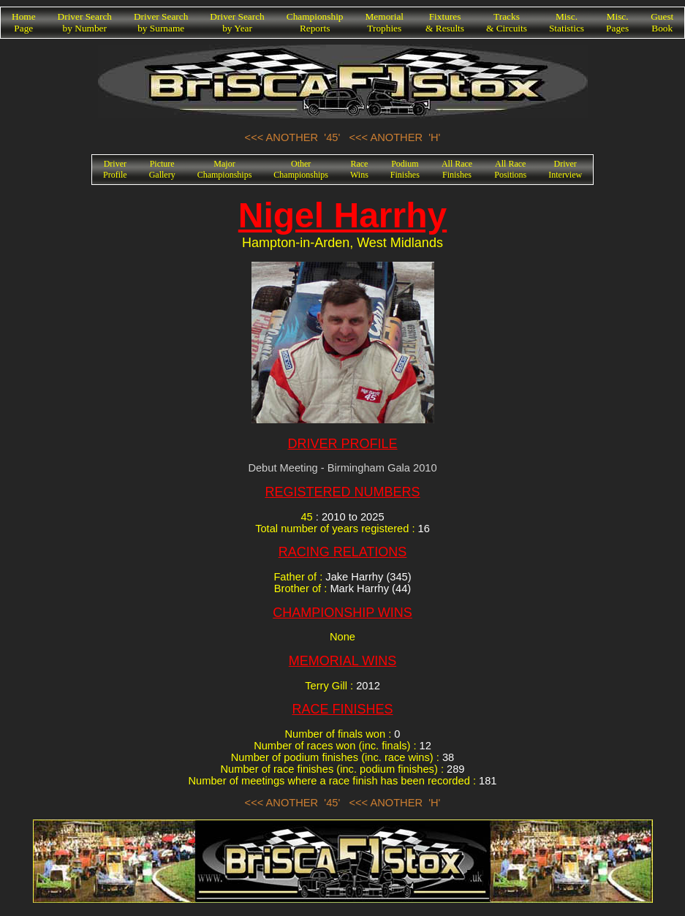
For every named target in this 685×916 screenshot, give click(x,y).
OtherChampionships (300, 169)
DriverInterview (565, 169)
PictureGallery (162, 169)
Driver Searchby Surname (161, 22)
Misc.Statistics (566, 22)
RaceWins (359, 169)
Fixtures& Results (444, 22)
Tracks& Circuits (506, 22)
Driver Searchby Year (237, 22)
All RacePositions (510, 169)
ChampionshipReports (315, 22)
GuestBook (662, 22)
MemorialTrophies (385, 22)
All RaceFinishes (457, 169)
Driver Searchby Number (85, 22)
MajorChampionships (224, 169)
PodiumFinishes (405, 169)
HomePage (24, 22)
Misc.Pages (617, 22)
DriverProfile (115, 169)
